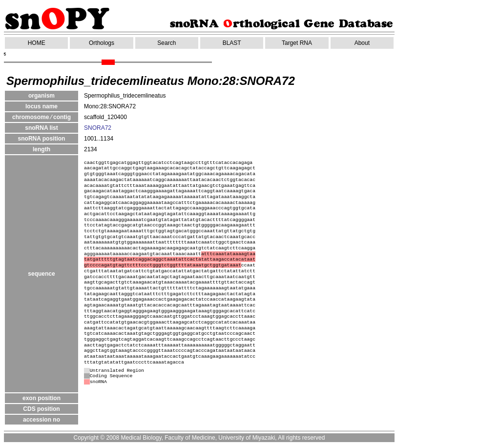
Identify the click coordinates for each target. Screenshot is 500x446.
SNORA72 (97, 127)
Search (166, 43)
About (362, 43)
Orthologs (101, 43)
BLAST (232, 43)
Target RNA (297, 43)
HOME (36, 43)
